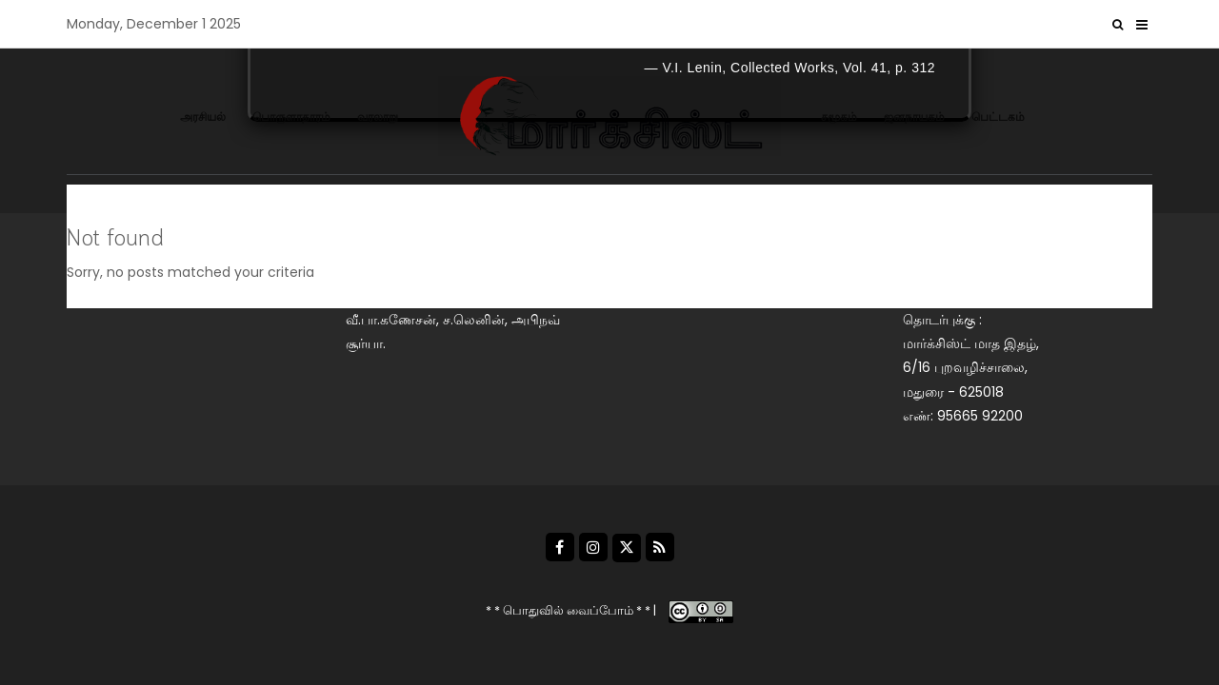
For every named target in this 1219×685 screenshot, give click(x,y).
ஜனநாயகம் (914, 116)
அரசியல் (203, 116)
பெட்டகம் (998, 116)
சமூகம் (839, 116)
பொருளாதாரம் (291, 116)
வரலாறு (377, 116)
